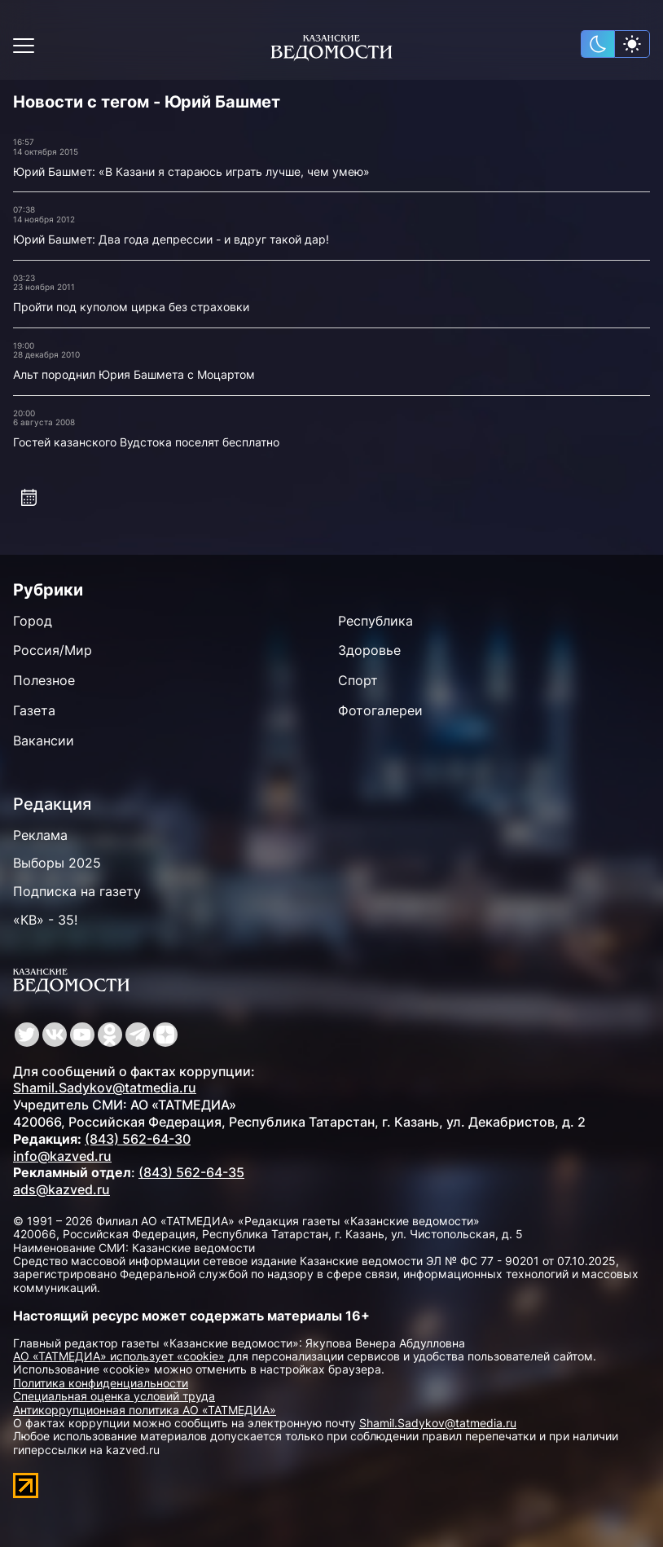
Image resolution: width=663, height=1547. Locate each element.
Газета (34, 710)
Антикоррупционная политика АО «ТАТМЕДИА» (144, 1410)
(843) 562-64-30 (138, 1139)
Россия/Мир (52, 650)
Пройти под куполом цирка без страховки (131, 307)
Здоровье (369, 650)
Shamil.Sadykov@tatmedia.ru (104, 1087)
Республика (375, 621)
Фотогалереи (380, 710)
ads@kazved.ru (61, 1189)
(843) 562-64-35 (191, 1172)
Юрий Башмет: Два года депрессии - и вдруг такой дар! (171, 239)
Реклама (40, 835)
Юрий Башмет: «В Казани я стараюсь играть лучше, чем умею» (191, 171)
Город (32, 621)
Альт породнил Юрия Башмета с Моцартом (134, 374)
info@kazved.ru (62, 1156)
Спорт (358, 680)
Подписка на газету (77, 891)
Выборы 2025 (57, 863)
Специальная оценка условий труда (114, 1396)
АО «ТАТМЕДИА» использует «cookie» (119, 1356)
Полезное (44, 680)
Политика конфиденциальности (100, 1383)
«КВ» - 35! (45, 920)
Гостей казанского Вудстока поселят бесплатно (146, 442)
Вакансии (43, 740)
